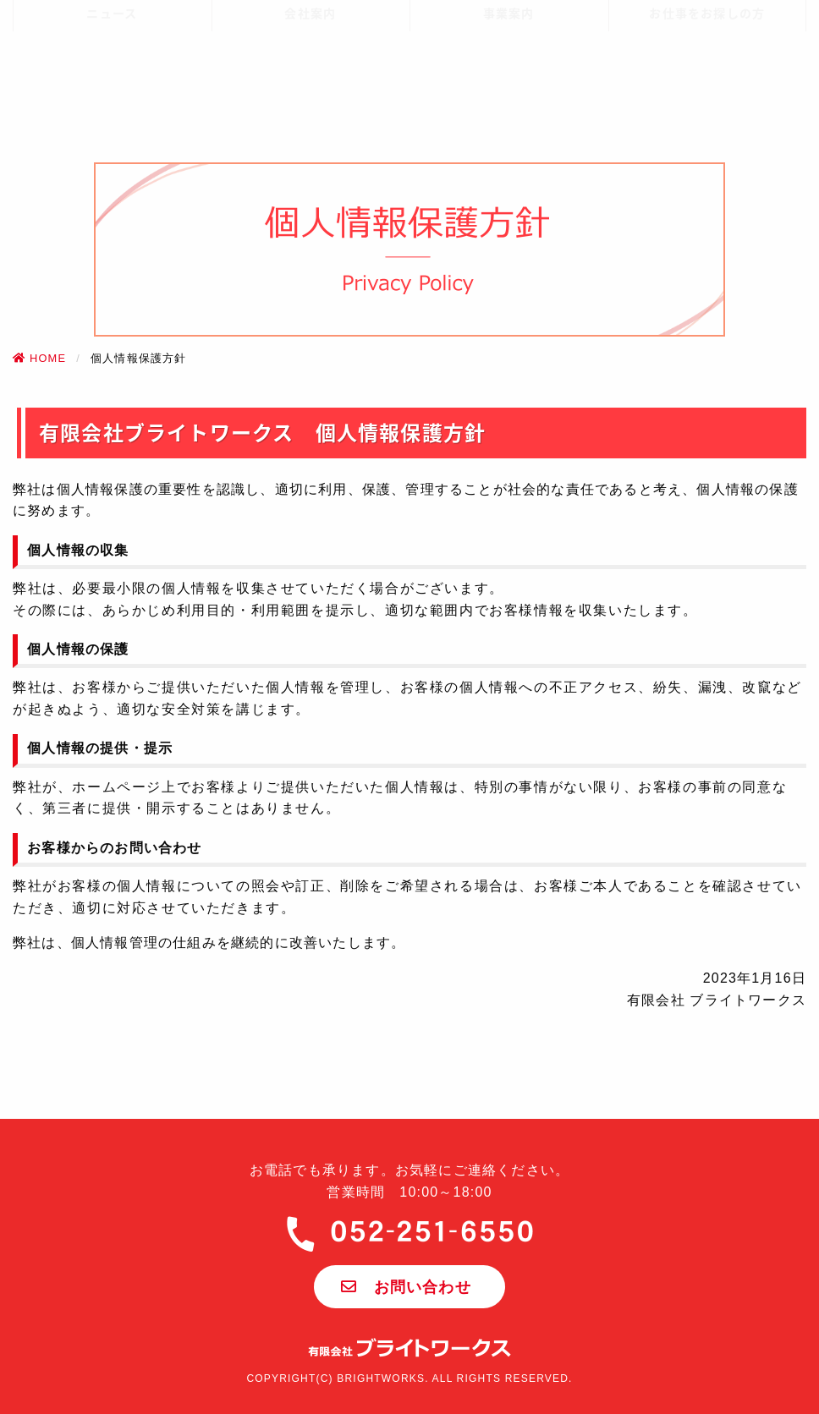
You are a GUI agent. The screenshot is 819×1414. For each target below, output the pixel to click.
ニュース (111, 93)
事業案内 (509, 93)
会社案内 (310, 93)
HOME (39, 358)
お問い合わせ (406, 1287)
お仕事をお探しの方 (707, 93)
